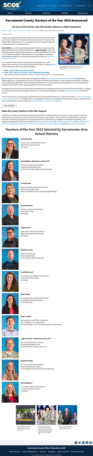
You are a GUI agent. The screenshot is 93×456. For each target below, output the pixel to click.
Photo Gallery (9, 105)
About (10, 13)
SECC (54, 64)
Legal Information (63, 452)
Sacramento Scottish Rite (76, 124)
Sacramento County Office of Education (10, 30)
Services (28, 13)
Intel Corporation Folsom (14, 124)
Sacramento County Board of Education (60, 78)
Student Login (41, 6)
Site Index (42, 452)
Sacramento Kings (46, 121)
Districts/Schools (66, 6)
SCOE (23, 42)
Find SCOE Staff (80, 6)
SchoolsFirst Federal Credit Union (49, 124)
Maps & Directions (14, 452)
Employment (83, 13)
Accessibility (51, 452)
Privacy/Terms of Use (77, 452)
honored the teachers (72, 91)
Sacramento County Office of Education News (29, 30)
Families (64, 13)
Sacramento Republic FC (64, 121)
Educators (46, 13)
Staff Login (53, 6)
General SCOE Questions (30, 452)
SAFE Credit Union (30, 124)
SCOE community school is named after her (46, 101)
